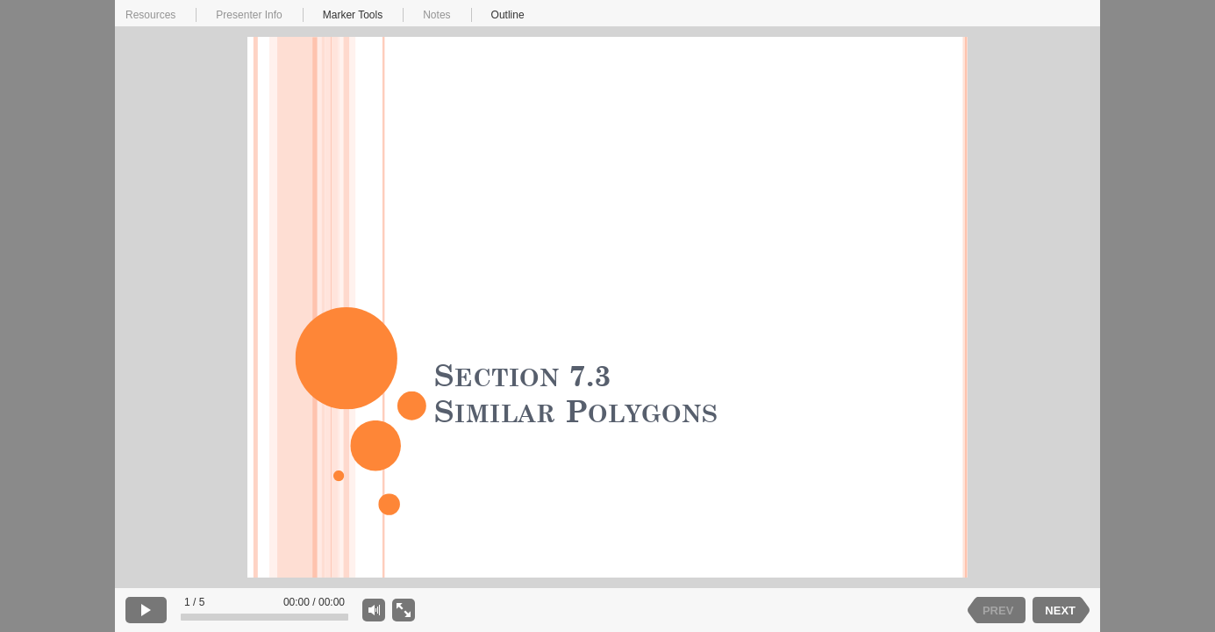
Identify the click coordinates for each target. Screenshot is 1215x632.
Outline (508, 15)
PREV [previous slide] (998, 610)
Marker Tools (352, 15)
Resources (150, 15)
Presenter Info (249, 15)
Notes (436, 15)
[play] (146, 610)
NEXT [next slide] (1060, 610)
